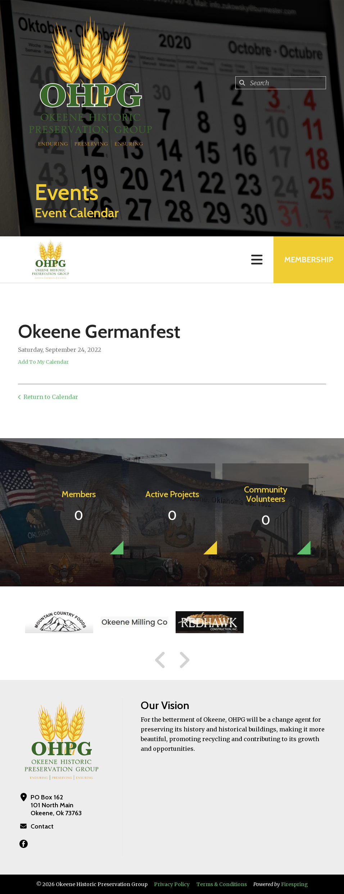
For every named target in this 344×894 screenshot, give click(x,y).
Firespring (294, 884)
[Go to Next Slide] (184, 660)
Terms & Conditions (221, 884)
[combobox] (280, 82)
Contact (42, 826)
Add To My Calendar (43, 362)
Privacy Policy (172, 884)
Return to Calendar (50, 396)
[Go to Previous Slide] (160, 660)
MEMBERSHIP (308, 259)
